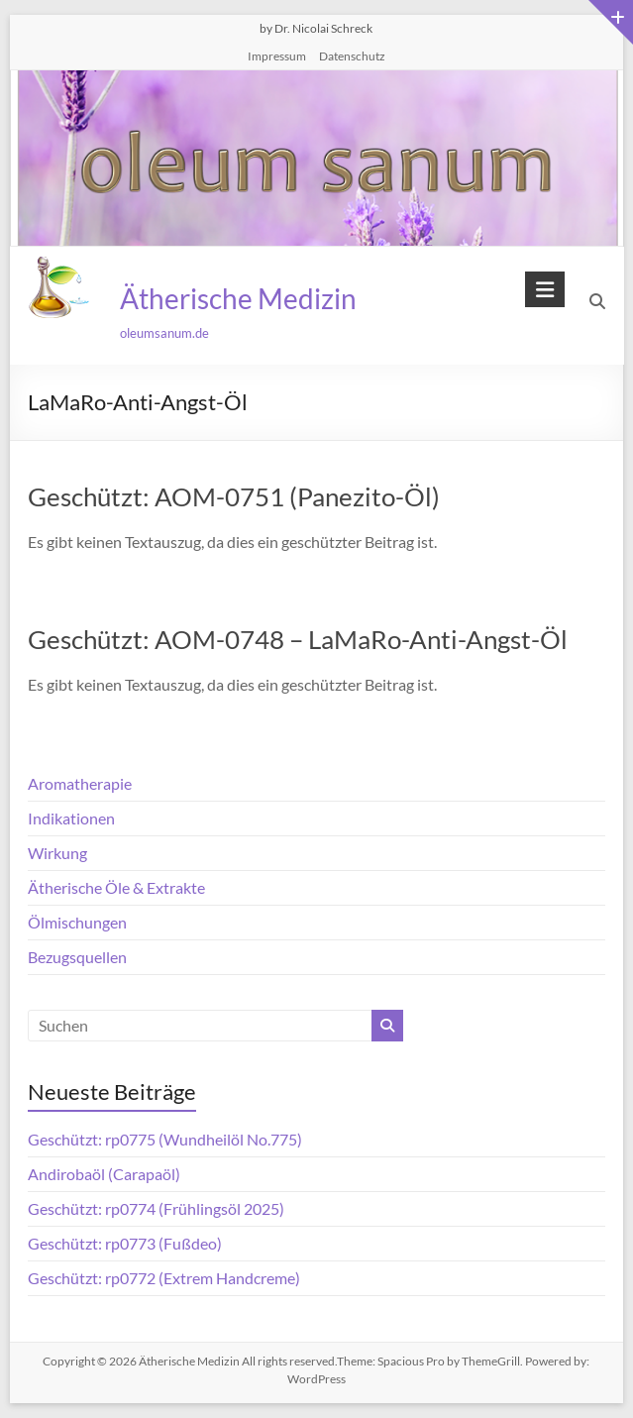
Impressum (277, 56)
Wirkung (57, 852)
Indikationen (71, 818)
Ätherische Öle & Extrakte (116, 887)
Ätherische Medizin (237, 298)
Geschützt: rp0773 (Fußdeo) (125, 1243)
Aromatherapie (80, 783)
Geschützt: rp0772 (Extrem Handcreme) (164, 1277)
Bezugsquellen (77, 956)
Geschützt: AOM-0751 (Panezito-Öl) (234, 496)
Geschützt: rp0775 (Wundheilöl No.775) (165, 1139)
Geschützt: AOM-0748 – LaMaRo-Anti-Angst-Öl (298, 639)
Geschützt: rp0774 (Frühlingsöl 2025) (156, 1208)
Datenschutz (352, 56)
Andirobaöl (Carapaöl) (104, 1173)
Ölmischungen (77, 922)
